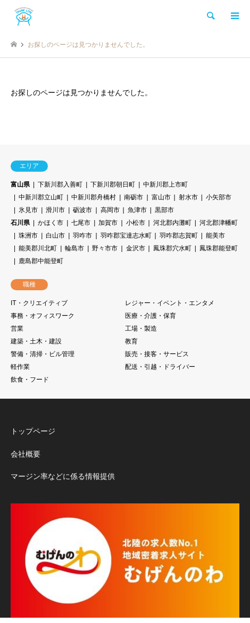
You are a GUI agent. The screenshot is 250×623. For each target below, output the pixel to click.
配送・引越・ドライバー (160, 367)
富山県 (20, 184)
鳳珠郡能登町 (218, 248)
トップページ (33, 431)
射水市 (188, 197)
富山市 (161, 197)
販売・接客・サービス (157, 354)
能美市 (215, 235)
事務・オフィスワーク (42, 315)
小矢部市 (218, 197)
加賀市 (108, 222)
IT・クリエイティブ (39, 303)
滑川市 (55, 210)
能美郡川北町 (38, 248)
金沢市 (135, 248)
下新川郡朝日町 (112, 184)
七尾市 (80, 222)
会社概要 (25, 454)
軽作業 (20, 367)
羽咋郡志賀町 (179, 235)
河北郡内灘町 (172, 222)
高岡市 (110, 210)
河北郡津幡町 (218, 222)
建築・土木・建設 (36, 341)
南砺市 (133, 197)
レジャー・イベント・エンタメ (169, 303)
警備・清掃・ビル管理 (42, 354)
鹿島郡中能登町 (41, 261)
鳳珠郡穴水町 (172, 248)
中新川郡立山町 (41, 197)
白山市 (55, 235)
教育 (131, 341)
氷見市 (28, 210)
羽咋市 (82, 235)
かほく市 (50, 222)
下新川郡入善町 (60, 184)
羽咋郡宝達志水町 (126, 235)
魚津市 (137, 210)
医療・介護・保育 (150, 315)
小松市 (135, 222)
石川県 (20, 222)
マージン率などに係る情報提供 (63, 476)
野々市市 (105, 248)
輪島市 (74, 248)
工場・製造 (141, 328)
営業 (17, 328)
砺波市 (82, 210)
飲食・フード (30, 379)
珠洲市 (28, 235)
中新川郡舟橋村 (93, 197)
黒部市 (164, 210)
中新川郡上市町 (165, 184)
